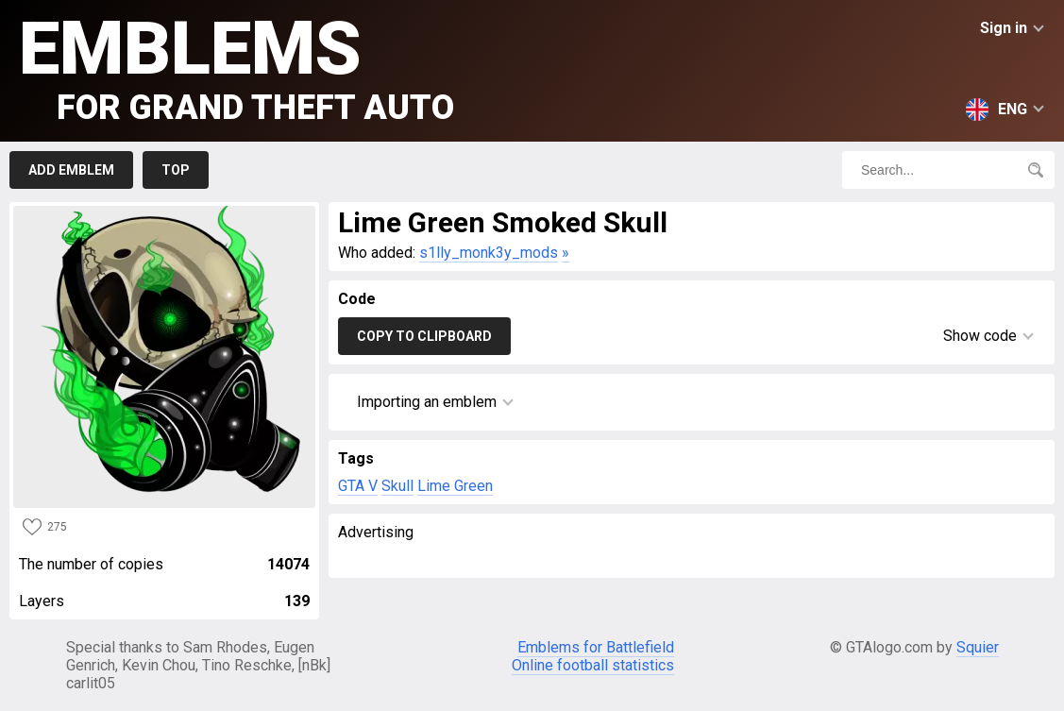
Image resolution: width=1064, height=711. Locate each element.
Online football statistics (593, 665)
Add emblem (71, 170)
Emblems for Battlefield (595, 647)
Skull (397, 486)
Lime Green (455, 486)
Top (175, 170)
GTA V (358, 486)
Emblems (236, 66)
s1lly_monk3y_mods (488, 253)
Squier (977, 647)
